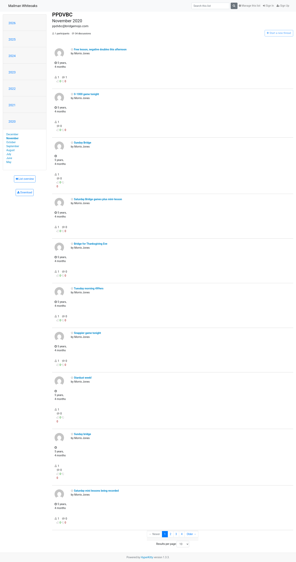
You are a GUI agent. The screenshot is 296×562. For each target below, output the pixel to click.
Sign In (268, 5)
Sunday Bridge (81, 142)
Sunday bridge (81, 434)
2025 (12, 39)
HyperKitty (147, 557)
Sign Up (283, 5)
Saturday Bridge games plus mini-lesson (96, 199)
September (12, 146)
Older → (191, 534)
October (11, 142)
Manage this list (249, 5)
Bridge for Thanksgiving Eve (89, 243)
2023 (12, 72)
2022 (12, 89)
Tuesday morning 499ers (87, 288)
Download (24, 192)
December (12, 134)
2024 (12, 56)
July (8, 154)
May (8, 162)
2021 (12, 105)
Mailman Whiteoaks (22, 6)
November (12, 138)
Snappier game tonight (86, 332)
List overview (24, 178)
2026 (12, 23)
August (10, 150)
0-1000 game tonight (85, 94)
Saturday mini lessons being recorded (95, 490)
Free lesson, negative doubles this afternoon (98, 49)
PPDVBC (62, 15)
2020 (12, 121)
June (9, 158)
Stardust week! (81, 377)
